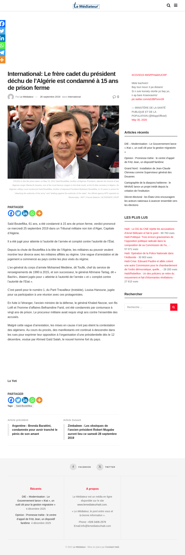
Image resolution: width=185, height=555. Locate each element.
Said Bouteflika (24, 406)
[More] (39, 213)
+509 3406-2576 (96, 521)
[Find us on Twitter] (105, 467)
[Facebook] (11, 213)
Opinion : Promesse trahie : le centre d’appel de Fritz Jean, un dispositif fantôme (35, 518)
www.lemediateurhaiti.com (92, 504)
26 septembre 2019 (50, 96)
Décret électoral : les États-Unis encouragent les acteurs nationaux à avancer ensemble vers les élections (150, 200)
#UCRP (162, 75)
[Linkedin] (25, 213)
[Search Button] (168, 5)
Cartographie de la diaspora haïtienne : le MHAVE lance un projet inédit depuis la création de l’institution (147, 186)
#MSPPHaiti (151, 75)
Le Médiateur (26, 96)
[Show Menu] (175, 5)
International (74, 96)
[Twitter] (18, 213)
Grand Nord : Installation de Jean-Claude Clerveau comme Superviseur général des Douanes (148, 172)
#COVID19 (138, 75)
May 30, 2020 (139, 119)
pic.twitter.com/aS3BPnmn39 (148, 99)
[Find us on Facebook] (80, 467)
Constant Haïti (112, 547)
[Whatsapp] (32, 213)
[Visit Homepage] (86, 5)
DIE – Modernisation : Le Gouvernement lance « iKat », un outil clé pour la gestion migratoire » (150, 147)
